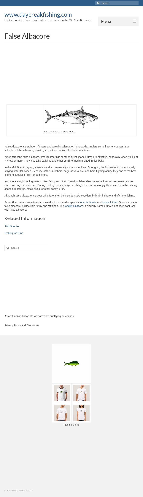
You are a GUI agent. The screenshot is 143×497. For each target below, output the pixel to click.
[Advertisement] (71, 75)
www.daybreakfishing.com (38, 14)
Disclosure (32, 325)
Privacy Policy (12, 325)
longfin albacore (74, 205)
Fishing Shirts (72, 424)
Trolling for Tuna (13, 233)
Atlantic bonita (88, 202)
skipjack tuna (109, 202)
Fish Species (11, 226)
